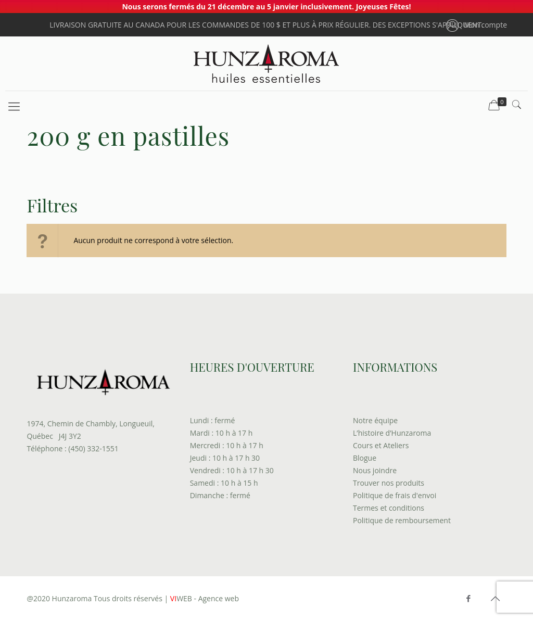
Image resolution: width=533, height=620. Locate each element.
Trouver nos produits (388, 483)
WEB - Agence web (203, 598)
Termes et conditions (388, 508)
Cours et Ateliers (381, 445)
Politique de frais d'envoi (394, 495)
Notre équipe (375, 420)
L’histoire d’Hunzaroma (392, 433)
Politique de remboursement (402, 520)
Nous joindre (375, 470)
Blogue (364, 458)
